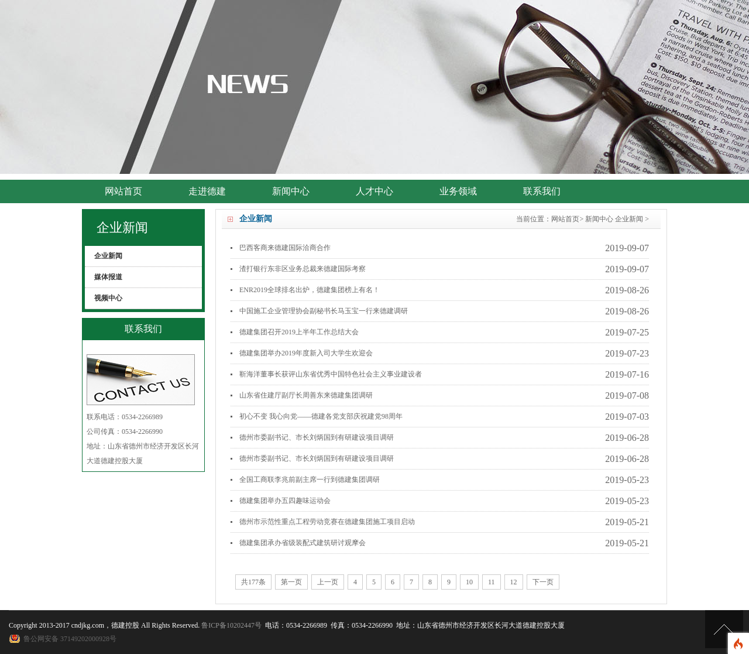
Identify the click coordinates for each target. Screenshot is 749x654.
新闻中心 (599, 219)
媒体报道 (108, 277)
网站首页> (567, 219)
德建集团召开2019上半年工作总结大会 (299, 332)
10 (469, 582)
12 (513, 582)
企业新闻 (629, 219)
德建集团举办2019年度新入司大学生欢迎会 (306, 353)
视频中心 (108, 298)
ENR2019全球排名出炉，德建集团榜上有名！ (309, 290)
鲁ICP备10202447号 (231, 625)
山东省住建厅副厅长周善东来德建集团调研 (306, 395)
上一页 (327, 582)
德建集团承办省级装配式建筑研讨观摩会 (302, 543)
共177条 (253, 582)
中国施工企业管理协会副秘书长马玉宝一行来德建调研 (323, 311)
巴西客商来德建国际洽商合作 (285, 248)
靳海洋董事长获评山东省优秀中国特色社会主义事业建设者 (330, 374)
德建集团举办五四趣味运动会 (285, 501)
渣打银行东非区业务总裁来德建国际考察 (302, 269)
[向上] (724, 629)
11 (491, 582)
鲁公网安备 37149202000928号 (69, 639)
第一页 (291, 582)
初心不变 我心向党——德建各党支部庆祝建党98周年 (321, 416)
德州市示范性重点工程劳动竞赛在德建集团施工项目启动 (327, 522)
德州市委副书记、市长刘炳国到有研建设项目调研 (316, 437)
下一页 (543, 582)
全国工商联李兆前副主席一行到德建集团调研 (309, 479)
